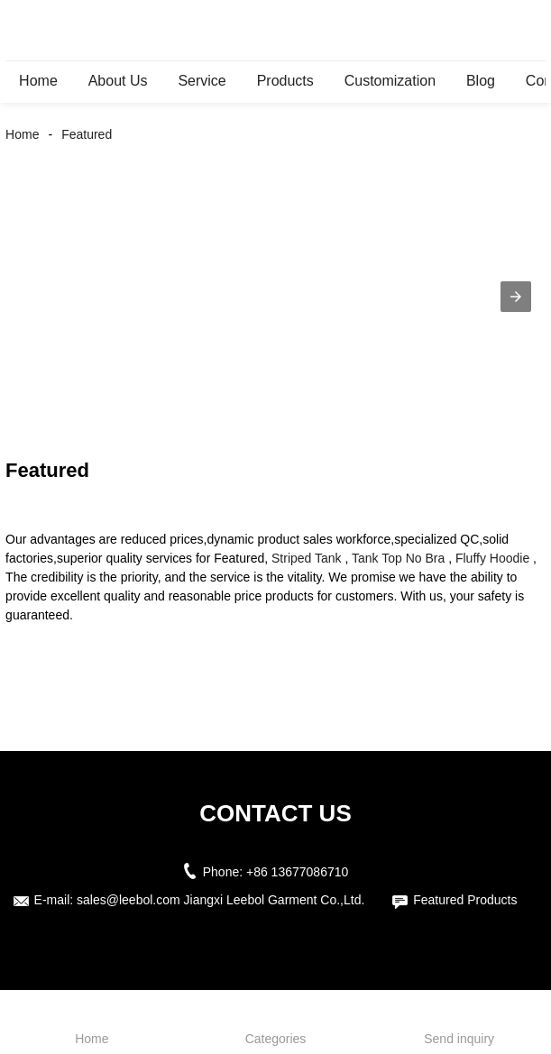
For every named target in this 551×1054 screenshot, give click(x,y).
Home (38, 80)
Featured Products (465, 900)
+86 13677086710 (297, 872)
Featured (86, 134)
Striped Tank (306, 558)
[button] (515, 296)
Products (285, 80)
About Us (118, 80)
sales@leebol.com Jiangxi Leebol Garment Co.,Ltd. (220, 900)
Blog (480, 80)
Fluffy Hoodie (492, 558)
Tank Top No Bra (398, 558)
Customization (390, 80)
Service (201, 80)
